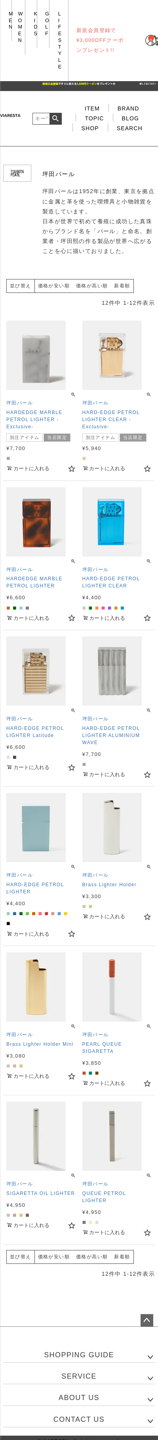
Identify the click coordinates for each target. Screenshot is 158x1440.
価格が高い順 (92, 286)
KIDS (36, 23)
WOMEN (20, 27)
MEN (11, 20)
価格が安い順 (54, 286)
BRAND (128, 108)
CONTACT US (79, 1419)
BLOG (130, 118)
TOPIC (94, 118)
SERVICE (79, 1376)
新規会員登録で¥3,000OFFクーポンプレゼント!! (100, 40)
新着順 (122, 286)
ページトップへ (147, 1320)
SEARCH (130, 128)
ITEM (92, 108)
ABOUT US (79, 1398)
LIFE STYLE (60, 40)
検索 (55, 118)
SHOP (90, 128)
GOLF (47, 23)
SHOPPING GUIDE (79, 1355)
